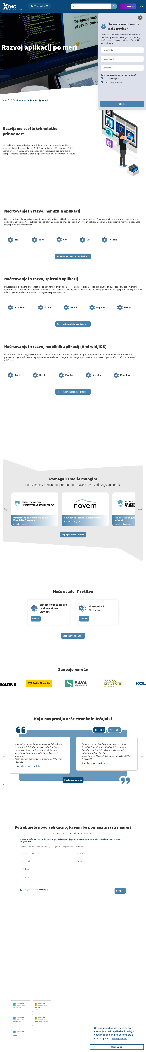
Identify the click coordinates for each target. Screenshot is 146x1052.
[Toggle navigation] (39, 6)
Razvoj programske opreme (68, 979)
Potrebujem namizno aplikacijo (72, 261)
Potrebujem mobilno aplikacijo (71, 396)
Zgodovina (124, 1012)
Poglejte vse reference (73, 539)
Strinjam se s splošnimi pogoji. (36, 894)
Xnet (5, 100)
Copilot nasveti (94, 1019)
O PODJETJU (124, 975)
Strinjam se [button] (116, 1047)
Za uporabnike (94, 979)
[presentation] (41, 903)
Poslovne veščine (95, 992)
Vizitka (122, 979)
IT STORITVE (61, 975)
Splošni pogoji (94, 1000)
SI (141, 6)
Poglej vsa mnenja (73, 785)
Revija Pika (124, 1008)
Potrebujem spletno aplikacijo (71, 329)
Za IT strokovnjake (96, 983)
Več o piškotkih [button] (119, 1038)
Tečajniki (99, 734)
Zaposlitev (124, 983)
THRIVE (130, 6)
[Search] (91, 6)
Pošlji (118, 895)
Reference (124, 992)
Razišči (35, 623)
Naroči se (122, 103)
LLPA (121, 1004)
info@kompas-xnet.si (26, 995)
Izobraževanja (95, 975)
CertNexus (92, 1011)
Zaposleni (124, 988)
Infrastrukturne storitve (67, 990)
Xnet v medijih (126, 1000)
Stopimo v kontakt (72, 640)
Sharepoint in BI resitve (66, 994)
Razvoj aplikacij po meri (36, 100)
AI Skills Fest (93, 1015)
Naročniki (114, 734)
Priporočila (92, 996)
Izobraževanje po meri (98, 988)
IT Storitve (15, 100)
